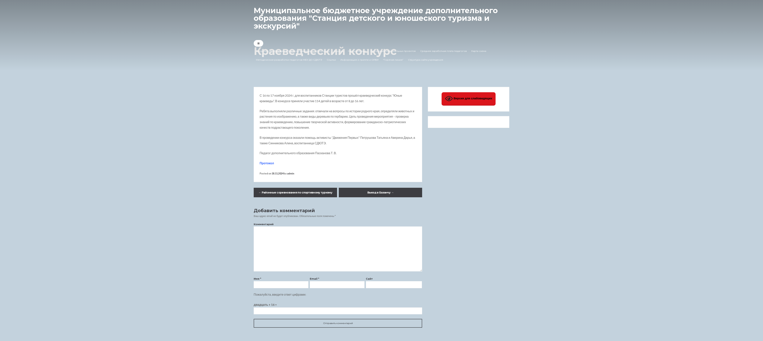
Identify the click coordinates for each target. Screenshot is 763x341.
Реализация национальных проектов (393, 51)
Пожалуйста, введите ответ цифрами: (280, 294)
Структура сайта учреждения (425, 59)
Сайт (369, 278)
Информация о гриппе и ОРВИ (359, 59)
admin (290, 173)
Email (314, 278)
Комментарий (264, 224)
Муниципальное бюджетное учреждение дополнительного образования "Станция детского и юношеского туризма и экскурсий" (378, 18)
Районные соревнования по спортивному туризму (295, 192)
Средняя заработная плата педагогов (443, 51)
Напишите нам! (357, 51)
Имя (257, 278)
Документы (323, 51)
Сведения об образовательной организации (283, 51)
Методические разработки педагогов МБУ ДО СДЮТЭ (289, 59)
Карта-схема (478, 51)
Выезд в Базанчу (380, 192)
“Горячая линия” (393, 59)
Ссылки (338, 51)
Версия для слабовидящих (468, 99)
